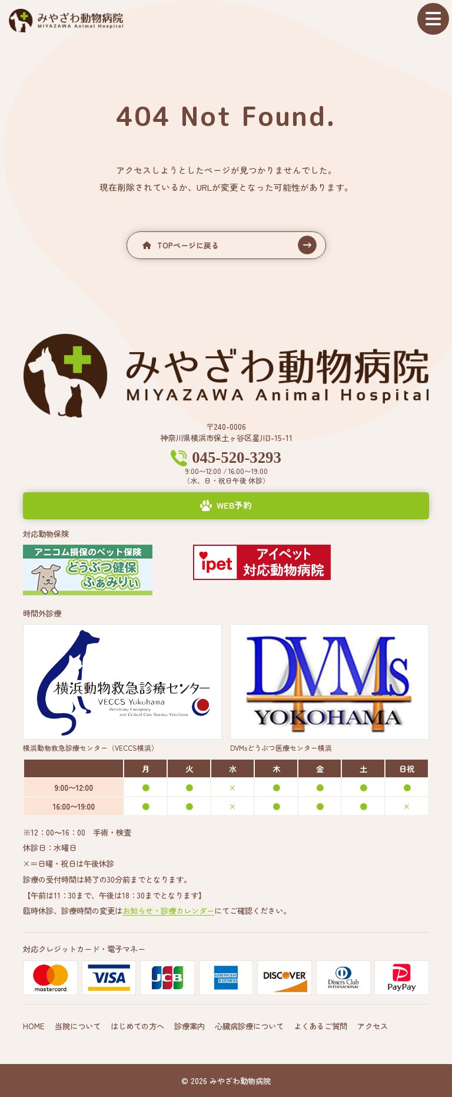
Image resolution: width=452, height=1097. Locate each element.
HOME (34, 1025)
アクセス (372, 1025)
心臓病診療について (249, 1025)
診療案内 (189, 1025)
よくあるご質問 (320, 1025)
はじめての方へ (137, 1025)
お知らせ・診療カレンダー (168, 910)
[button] (226, 245)
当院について (78, 1025)
